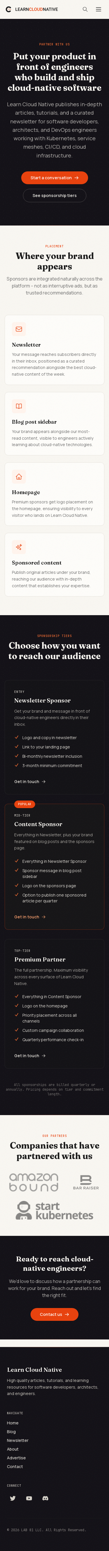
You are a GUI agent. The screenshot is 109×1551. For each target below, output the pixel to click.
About (13, 1449)
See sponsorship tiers (55, 195)
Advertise (16, 1458)
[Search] (85, 9)
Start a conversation (55, 177)
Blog (11, 1431)
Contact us (54, 1314)
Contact (15, 1466)
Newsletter (17, 1440)
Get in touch (30, 781)
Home (13, 1423)
